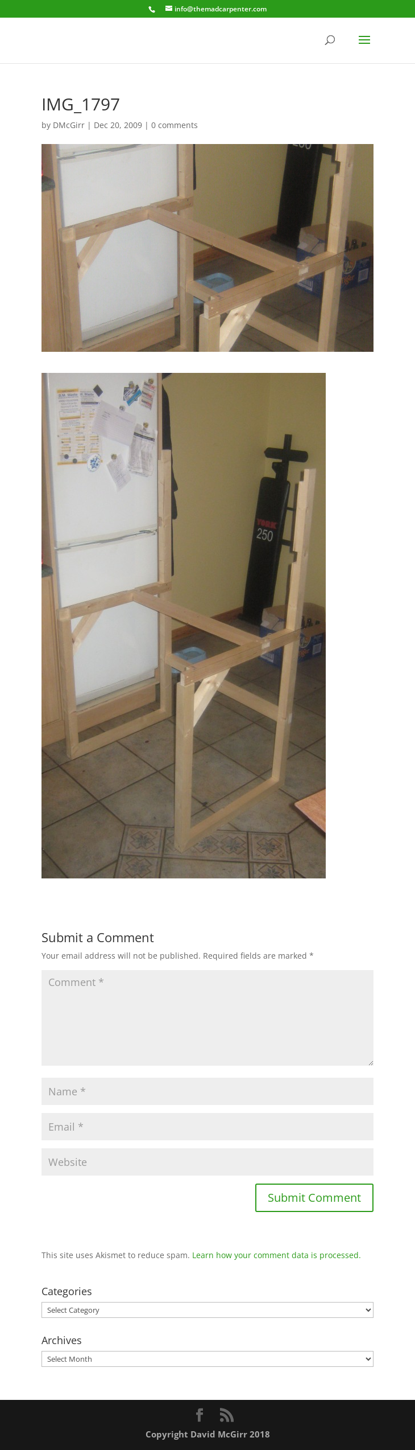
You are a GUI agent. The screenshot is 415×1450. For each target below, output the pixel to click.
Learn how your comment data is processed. (276, 1255)
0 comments (174, 125)
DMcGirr (69, 125)
